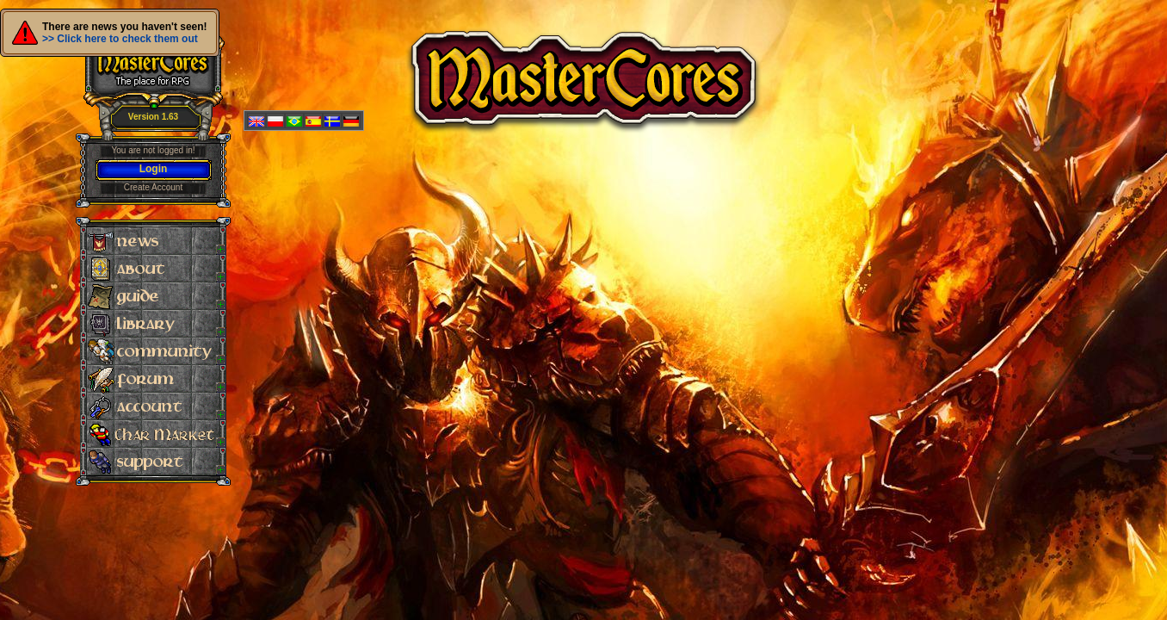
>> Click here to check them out (120, 39)
